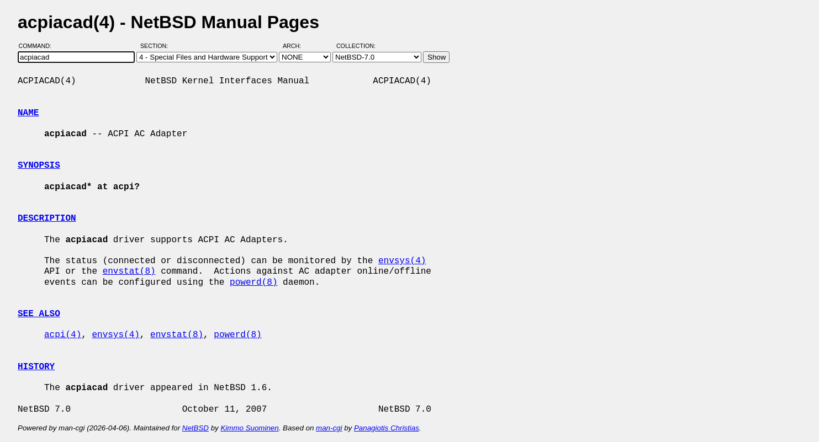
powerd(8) (253, 282)
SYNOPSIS (39, 165)
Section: (156, 45)
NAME (28, 113)
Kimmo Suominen (249, 428)
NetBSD (195, 428)
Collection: (356, 45)
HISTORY (36, 367)
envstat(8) (129, 271)
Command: (38, 45)
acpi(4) (62, 335)
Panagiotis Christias (386, 428)
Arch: (297, 45)
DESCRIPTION (47, 218)
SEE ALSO (39, 314)
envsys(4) (402, 261)
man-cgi (329, 428)
